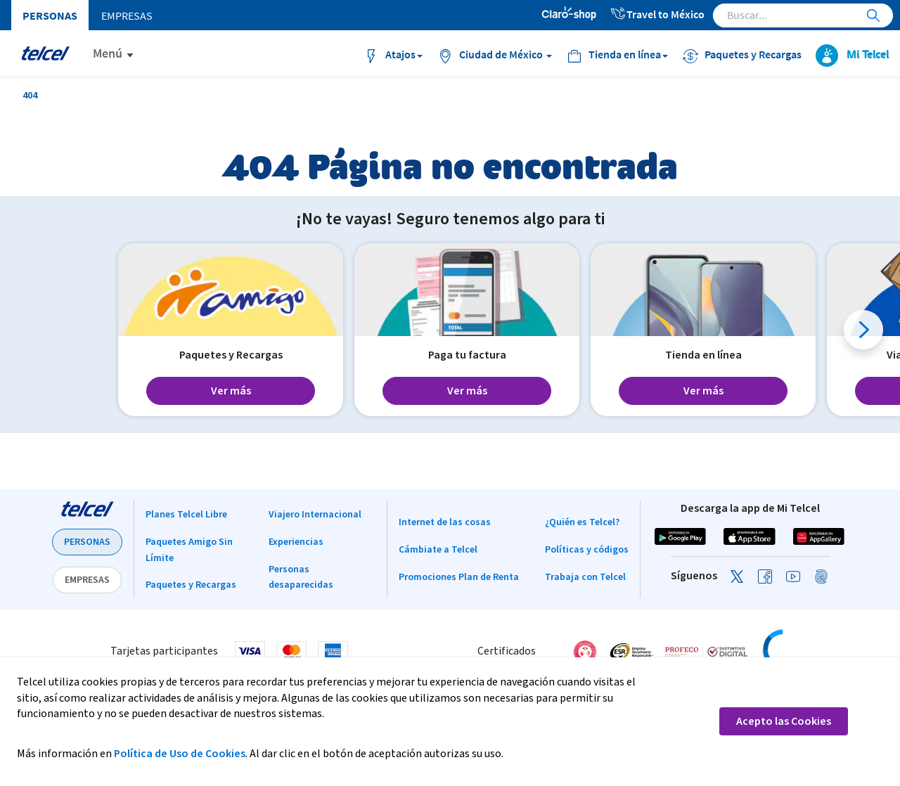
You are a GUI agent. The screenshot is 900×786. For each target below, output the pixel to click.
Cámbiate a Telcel (438, 550)
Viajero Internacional (315, 515)
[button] (863, 329)
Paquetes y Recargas (191, 585)
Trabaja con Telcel (585, 577)
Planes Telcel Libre (186, 515)
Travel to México (657, 14)
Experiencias (296, 542)
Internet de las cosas (445, 522)
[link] (811, 651)
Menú (107, 53)
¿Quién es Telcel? (582, 522)
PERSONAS (87, 542)
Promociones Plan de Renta (459, 577)
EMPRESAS (87, 580)
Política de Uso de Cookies (179, 753)
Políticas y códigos (587, 550)
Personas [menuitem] (49, 15)
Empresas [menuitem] (127, 15)
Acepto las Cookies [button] (783, 721)
